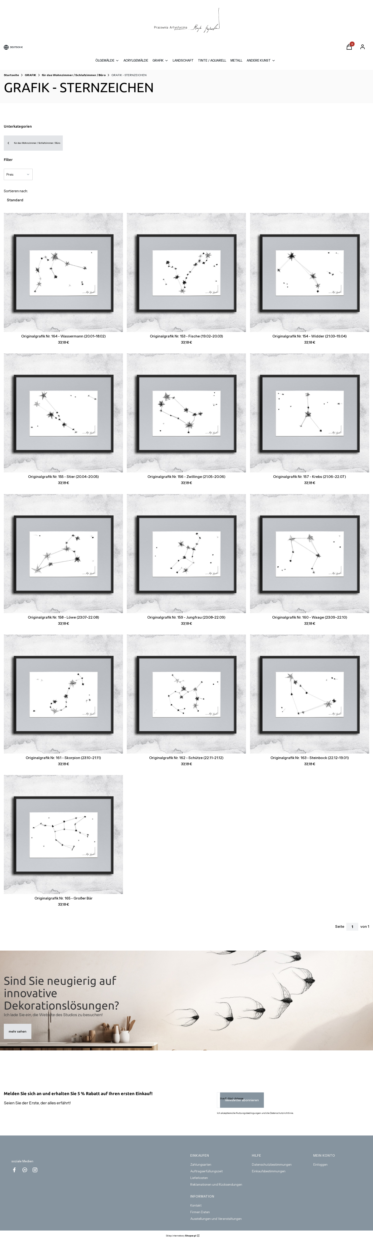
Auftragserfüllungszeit (206, 1171)
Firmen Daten (200, 1212)
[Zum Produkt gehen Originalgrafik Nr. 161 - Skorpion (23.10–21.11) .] (63, 694)
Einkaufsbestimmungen (268, 1171)
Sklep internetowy (181, 1235)
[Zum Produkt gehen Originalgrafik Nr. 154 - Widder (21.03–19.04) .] (309, 272)
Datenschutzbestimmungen (272, 1164)
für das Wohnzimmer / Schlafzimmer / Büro (74, 75)
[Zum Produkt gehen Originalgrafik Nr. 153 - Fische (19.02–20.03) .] (186, 272)
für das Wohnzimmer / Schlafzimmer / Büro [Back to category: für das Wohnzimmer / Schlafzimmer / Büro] (33, 143)
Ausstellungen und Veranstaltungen (216, 1219)
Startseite (11, 75)
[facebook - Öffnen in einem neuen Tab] (14, 1170)
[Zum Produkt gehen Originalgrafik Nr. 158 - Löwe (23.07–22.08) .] (63, 553)
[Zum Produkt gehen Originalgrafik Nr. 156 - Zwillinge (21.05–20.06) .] (186, 412)
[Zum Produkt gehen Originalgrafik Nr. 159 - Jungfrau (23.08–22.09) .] (186, 553)
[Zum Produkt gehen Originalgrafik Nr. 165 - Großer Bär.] (63, 834)
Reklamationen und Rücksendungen (216, 1184)
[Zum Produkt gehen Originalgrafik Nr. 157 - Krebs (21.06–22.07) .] (309, 412)
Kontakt (195, 1205)
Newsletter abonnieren (242, 1100)
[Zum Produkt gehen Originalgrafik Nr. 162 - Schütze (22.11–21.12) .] (186, 694)
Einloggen (320, 1164)
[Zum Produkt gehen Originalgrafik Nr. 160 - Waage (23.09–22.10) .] (309, 553)
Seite (339, 926)
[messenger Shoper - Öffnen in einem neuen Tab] (25, 1170)
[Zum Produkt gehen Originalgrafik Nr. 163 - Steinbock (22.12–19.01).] (309, 694)
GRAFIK (30, 75)
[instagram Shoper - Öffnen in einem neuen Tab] (35, 1170)
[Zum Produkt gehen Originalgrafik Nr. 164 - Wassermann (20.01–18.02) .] (63, 272)
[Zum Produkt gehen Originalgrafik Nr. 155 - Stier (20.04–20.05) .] (63, 412)
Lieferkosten (199, 1178)
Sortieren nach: (16, 191)
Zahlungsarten (200, 1164)
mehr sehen (17, 1031)
